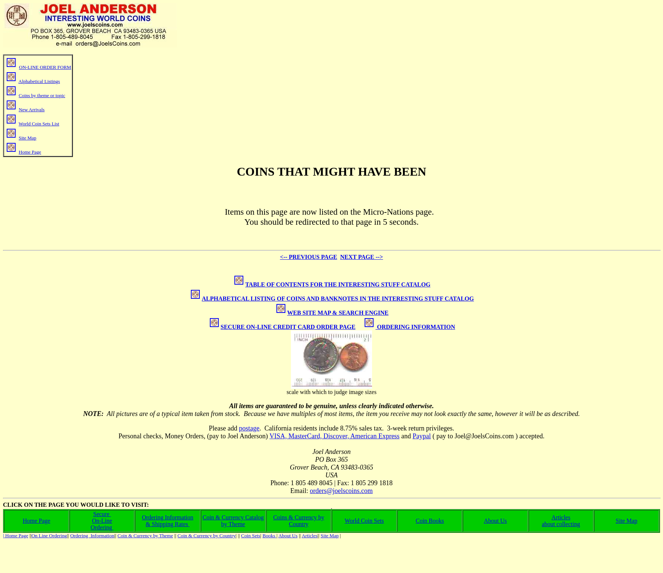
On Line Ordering (49, 535)
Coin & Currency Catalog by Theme (233, 520)
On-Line (102, 521)
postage (249, 428)
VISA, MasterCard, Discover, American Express (334, 436)
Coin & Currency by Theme (145, 535)
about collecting (561, 524)
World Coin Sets (364, 521)
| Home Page (15, 535)
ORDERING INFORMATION (415, 327)
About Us (495, 521)
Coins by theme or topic (42, 95)
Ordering (101, 527)
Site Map (27, 138)
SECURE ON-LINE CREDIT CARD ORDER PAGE (288, 327)
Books (269, 535)
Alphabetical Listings (39, 81)
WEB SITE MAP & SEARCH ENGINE (332, 313)
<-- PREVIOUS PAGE (308, 257)
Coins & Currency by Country (298, 520)
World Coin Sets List (39, 124)
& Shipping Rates (168, 524)
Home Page (30, 152)
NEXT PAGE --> (361, 257)
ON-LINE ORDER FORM (45, 67)
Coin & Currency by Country (206, 535)
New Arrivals (32, 109)
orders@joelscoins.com (341, 490)
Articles (560, 517)
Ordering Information (167, 517)
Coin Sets (250, 535)
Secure (102, 514)
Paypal (422, 436)
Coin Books (430, 521)
